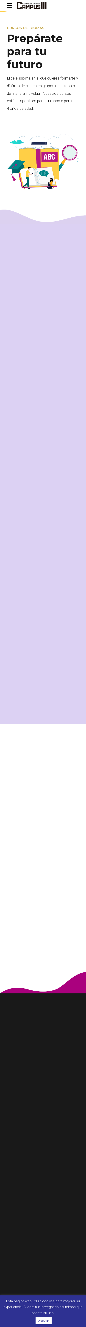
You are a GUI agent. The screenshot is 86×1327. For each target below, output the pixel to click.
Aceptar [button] (43, 1320)
